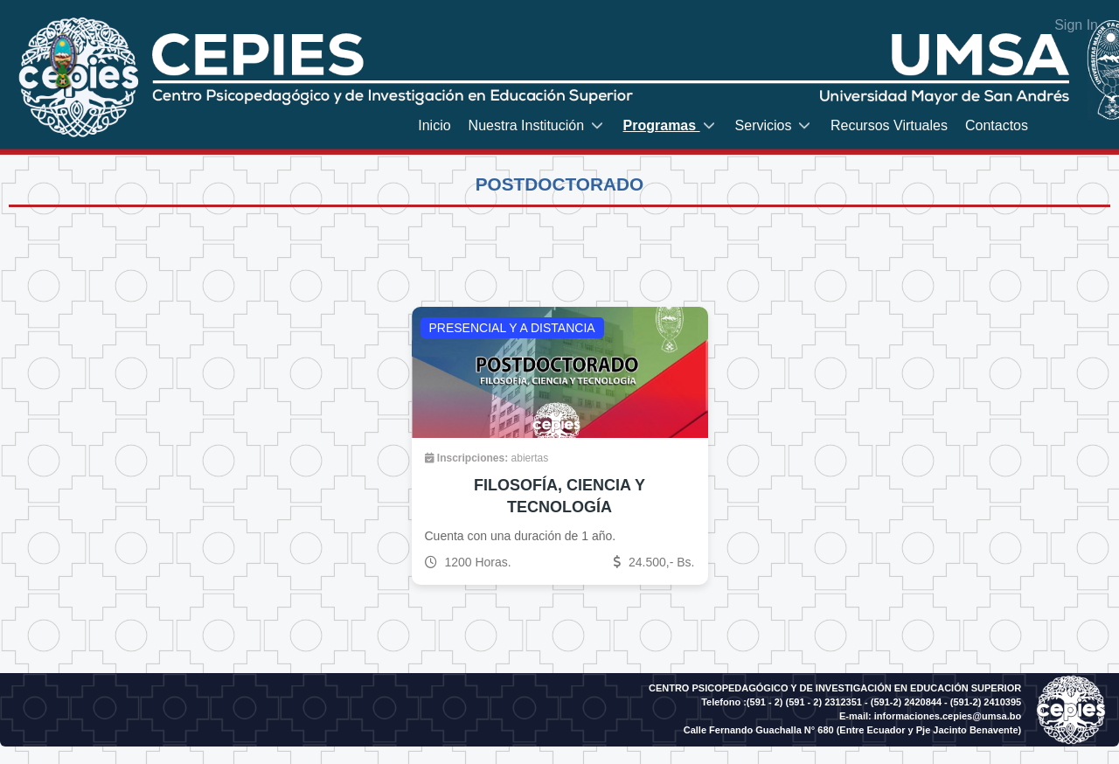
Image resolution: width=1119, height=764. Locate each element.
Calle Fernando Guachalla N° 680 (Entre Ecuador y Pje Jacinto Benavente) (852, 730)
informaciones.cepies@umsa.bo (947, 716)
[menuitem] (434, 125)
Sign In (1076, 24)
